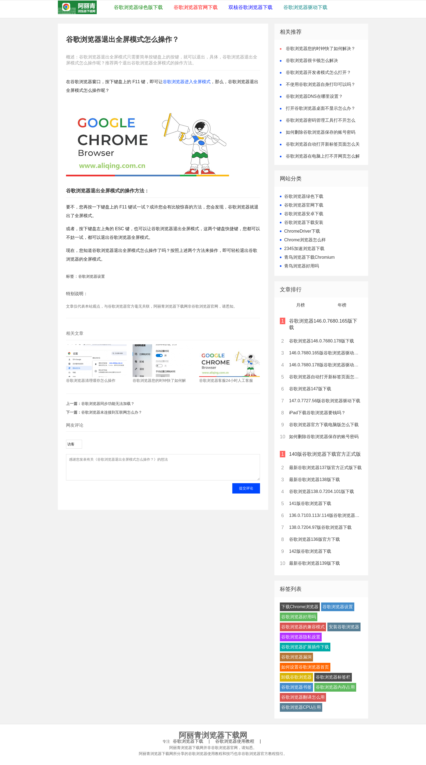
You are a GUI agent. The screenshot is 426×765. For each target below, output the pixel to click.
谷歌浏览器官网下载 (196, 7)
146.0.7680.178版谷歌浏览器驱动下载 (325, 365)
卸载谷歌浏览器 (296, 677)
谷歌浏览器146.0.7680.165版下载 (323, 324)
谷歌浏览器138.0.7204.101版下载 (321, 491)
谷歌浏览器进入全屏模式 (187, 81)
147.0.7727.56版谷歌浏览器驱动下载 (324, 400)
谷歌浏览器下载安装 (303, 222)
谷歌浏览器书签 (296, 687)
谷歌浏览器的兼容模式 (303, 627)
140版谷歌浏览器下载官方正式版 (325, 454)
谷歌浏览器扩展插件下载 (305, 647)
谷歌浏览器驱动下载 (305, 7)
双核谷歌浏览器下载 (250, 7)
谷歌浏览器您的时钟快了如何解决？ (320, 48)
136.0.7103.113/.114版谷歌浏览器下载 (325, 515)
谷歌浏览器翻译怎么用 (303, 697)
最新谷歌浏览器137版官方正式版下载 (325, 467)
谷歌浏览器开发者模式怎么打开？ (318, 72)
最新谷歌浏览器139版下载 (314, 563)
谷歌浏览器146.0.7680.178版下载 (321, 341)
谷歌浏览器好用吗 (298, 616)
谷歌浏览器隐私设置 (300, 637)
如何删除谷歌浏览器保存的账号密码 (320, 132)
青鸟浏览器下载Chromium (309, 257)
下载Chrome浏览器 (299, 606)
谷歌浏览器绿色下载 (303, 196)
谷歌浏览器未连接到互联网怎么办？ (111, 412)
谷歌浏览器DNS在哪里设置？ (314, 96)
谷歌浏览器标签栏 (333, 677)
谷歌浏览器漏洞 (296, 657)
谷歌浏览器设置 (91, 276)
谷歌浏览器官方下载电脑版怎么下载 (324, 424)
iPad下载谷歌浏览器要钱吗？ (317, 412)
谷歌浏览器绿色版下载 (138, 7)
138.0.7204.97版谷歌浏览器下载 (320, 527)
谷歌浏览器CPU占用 (301, 707)
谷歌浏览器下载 (188, 741)
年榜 (342, 305)
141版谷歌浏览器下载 (310, 503)
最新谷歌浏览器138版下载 (314, 479)
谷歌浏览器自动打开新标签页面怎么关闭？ (325, 376)
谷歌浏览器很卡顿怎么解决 (312, 60)
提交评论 (246, 492)
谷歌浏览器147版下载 (310, 388)
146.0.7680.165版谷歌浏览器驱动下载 (325, 353)
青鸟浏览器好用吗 (301, 266)
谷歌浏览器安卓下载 (303, 213)
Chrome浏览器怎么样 (305, 240)
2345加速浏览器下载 (304, 248)
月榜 (300, 305)
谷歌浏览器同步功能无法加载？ (107, 403)
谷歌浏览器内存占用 (335, 687)
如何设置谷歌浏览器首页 (305, 667)
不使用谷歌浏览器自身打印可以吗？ (320, 84)
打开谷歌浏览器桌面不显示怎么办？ (320, 108)
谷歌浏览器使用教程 (234, 741)
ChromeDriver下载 (302, 231)
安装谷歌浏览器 (344, 627)
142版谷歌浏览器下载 (310, 551)
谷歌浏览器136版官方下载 (314, 539)
